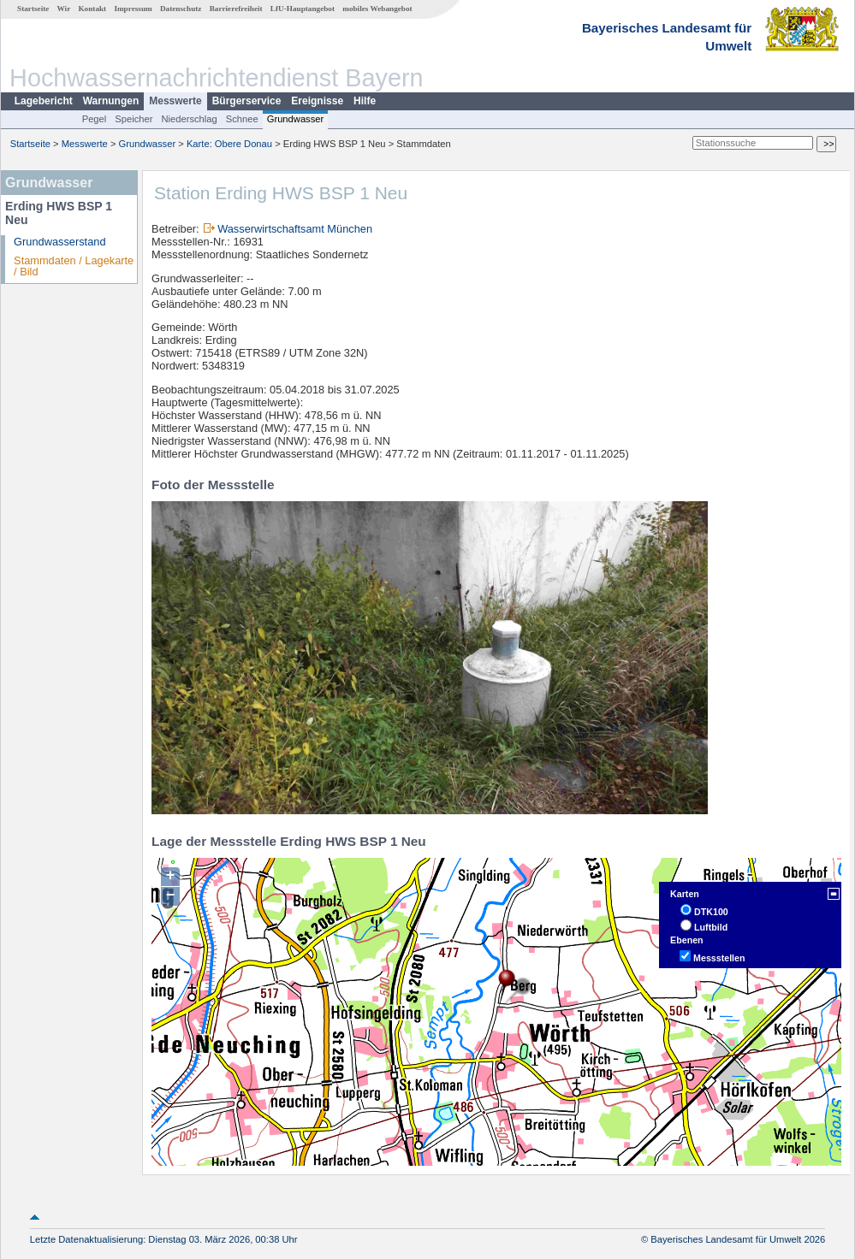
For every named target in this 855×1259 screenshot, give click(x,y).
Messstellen (719, 958)
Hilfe (364, 101)
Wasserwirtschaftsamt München (294, 228)
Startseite (33, 8)
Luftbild (710, 927)
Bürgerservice (247, 101)
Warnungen (111, 101)
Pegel (94, 119)
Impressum (132, 8)
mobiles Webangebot (377, 8)
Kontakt (92, 8)
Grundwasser (295, 119)
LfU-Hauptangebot (302, 8)
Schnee (242, 119)
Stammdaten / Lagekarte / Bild (74, 266)
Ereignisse (317, 101)
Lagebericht (44, 101)
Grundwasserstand (59, 241)
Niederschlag (189, 119)
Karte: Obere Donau (229, 144)
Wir (64, 8)
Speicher (133, 119)
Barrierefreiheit (236, 8)
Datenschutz (181, 8)
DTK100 (711, 912)
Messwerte (175, 101)
